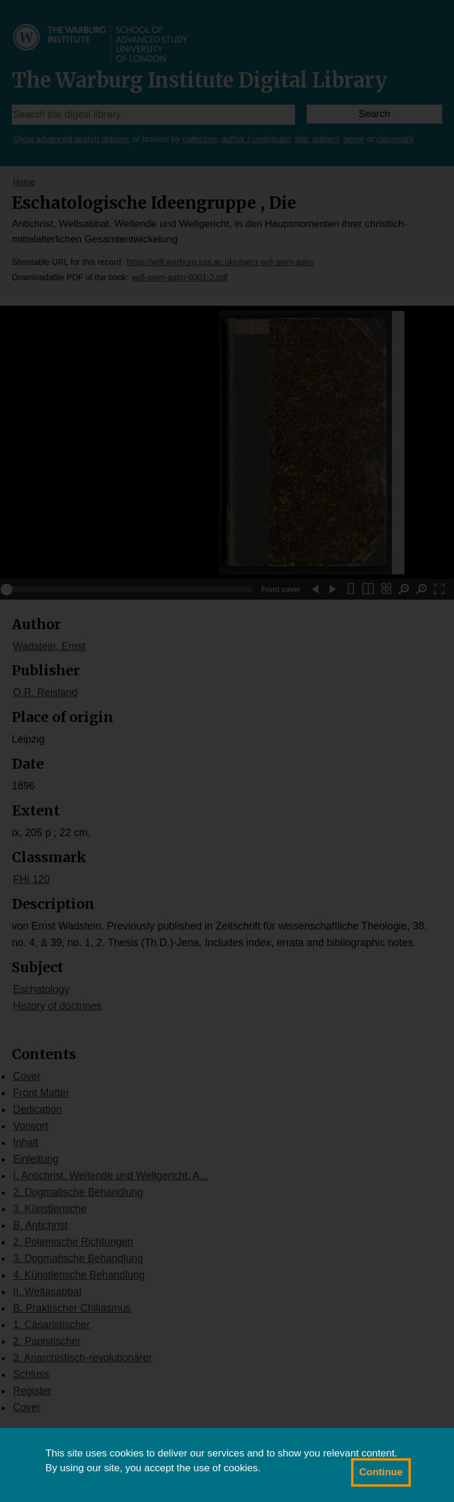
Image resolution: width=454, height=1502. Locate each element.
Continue (381, 1472)
